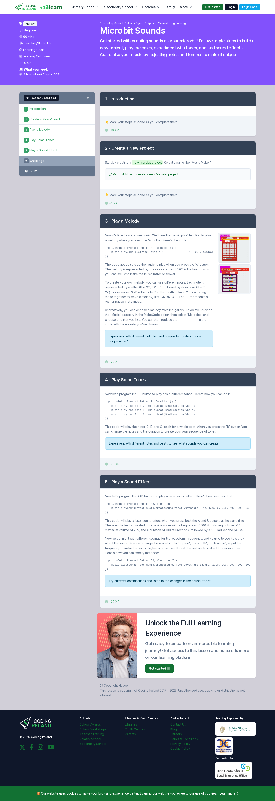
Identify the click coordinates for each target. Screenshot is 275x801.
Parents (130, 734)
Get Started (212, 7)
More (184, 7)
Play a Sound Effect (40, 150)
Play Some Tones (39, 140)
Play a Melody (37, 129)
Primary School (83, 7)
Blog (173, 729)
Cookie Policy (180, 748)
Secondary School (118, 7)
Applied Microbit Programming (166, 23)
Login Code (249, 7)
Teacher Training (92, 734)
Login (231, 7)
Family (170, 7)
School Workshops (93, 729)
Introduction (35, 108)
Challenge (34, 160)
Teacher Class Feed (41, 98)
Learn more (229, 793)
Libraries (149, 7)
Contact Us (178, 724)
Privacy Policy (180, 744)
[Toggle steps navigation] (88, 98)
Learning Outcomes (34, 56)
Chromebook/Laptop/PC (39, 74)
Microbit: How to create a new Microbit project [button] (143, 174)
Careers (176, 734)
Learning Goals (31, 50)
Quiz (30, 171)
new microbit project (147, 162)
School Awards (90, 724)
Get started (159, 668)
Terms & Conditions (184, 739)
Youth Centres (135, 729)
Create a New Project (42, 119)
